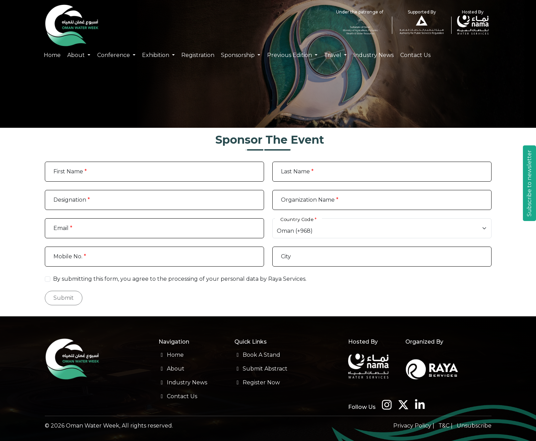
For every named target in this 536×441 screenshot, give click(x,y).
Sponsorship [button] (238, 55)
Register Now (257, 382)
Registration (197, 55)
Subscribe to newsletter (529, 183)
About (171, 368)
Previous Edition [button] (290, 55)
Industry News (373, 55)
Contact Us (415, 55)
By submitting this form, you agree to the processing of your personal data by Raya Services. (179, 279)
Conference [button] (114, 55)
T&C (443, 425)
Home (52, 55)
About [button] (76, 55)
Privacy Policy (412, 425)
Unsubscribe (474, 425)
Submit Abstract (260, 368)
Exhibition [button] (156, 55)
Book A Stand (257, 355)
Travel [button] (333, 55)
